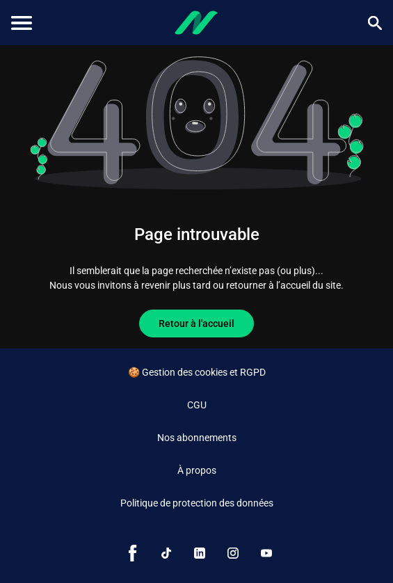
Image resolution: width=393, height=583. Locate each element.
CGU (197, 404)
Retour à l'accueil (196, 323)
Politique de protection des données (196, 503)
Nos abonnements (196, 437)
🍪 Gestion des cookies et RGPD (197, 372)
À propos (196, 470)
